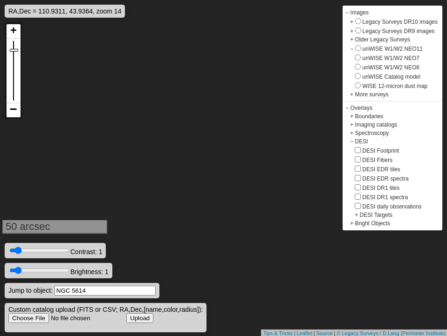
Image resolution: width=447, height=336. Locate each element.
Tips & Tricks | (280, 333)
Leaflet (304, 333)
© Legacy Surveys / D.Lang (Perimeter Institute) (391, 333)
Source (324, 333)
